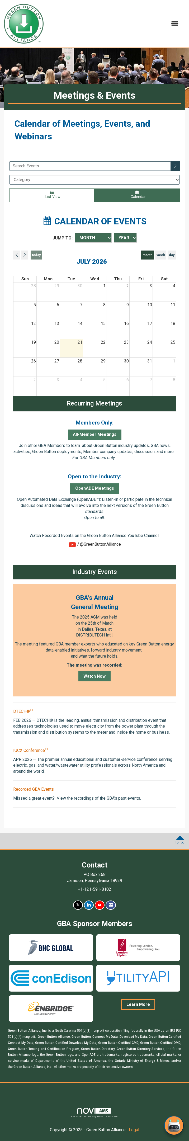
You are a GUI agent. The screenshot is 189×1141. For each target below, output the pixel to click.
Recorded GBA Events (33, 789)
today (36, 255)
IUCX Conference (29, 750)
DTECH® (21, 711)
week (161, 255)
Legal (134, 1129)
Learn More (138, 1004)
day (171, 255)
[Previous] (16, 255)
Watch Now (94, 676)
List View (51, 195)
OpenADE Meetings (94, 488)
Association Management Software (94, 1113)
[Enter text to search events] (90, 166)
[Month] (93, 238)
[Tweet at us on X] (78, 905)
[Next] (24, 255)
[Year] (125, 238)
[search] (175, 166)
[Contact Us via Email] (111, 905)
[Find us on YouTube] (100, 905)
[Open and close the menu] (113, 24)
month (147, 255)
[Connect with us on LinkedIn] (89, 905)
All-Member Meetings (94, 434)
